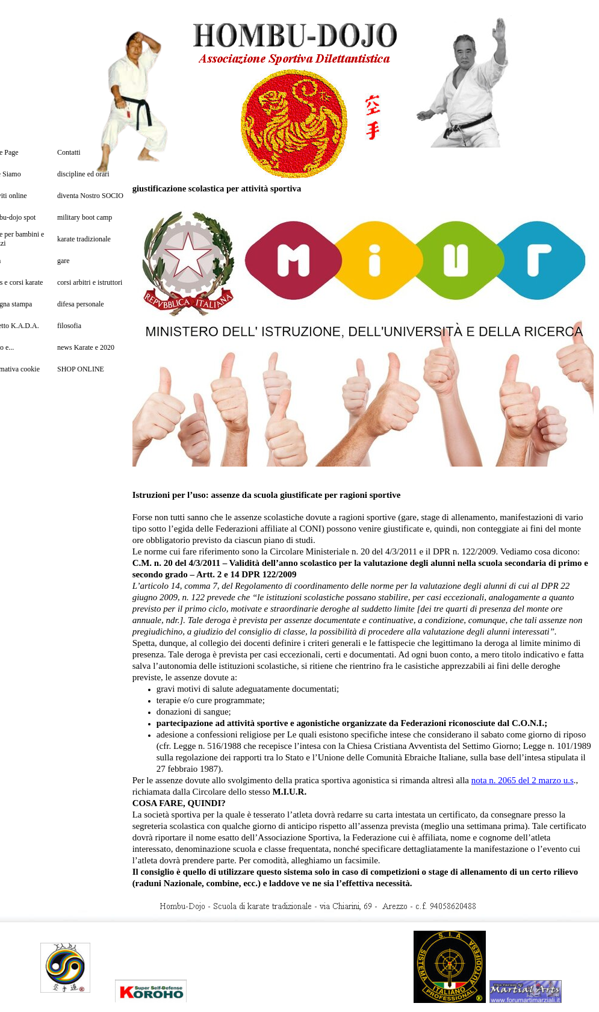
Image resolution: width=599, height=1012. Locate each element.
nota (479, 780)
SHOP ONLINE (80, 369)
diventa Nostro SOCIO (90, 195)
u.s (568, 780)
